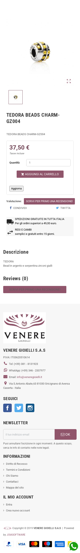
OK (65, 434)
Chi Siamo (12, 475)
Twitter (19, 408)
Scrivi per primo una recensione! (49, 201)
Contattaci (12, 481)
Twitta (63, 208)
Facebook (7, 408)
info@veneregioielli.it (29, 377)
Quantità (14, 162)
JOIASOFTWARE (16, 534)
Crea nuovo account (18, 510)
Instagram (30, 408)
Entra (9, 504)
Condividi (18, 208)
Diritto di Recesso (16, 463)
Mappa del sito (15, 487)
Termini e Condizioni (18, 469)
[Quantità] (48, 162)
